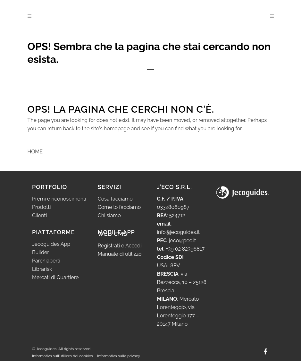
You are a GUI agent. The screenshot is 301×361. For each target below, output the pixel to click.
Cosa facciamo (115, 199)
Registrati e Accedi (120, 246)
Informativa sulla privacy (118, 356)
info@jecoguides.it (178, 232)
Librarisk (42, 269)
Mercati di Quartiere (55, 277)
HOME (35, 152)
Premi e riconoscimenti (59, 199)
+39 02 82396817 (185, 249)
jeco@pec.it (182, 240)
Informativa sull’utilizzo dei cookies (62, 356)
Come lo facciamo (119, 207)
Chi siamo (109, 215)
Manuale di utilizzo (120, 254)
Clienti (39, 215)
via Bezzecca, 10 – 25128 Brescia (181, 282)
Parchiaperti (46, 261)
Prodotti (41, 207)
